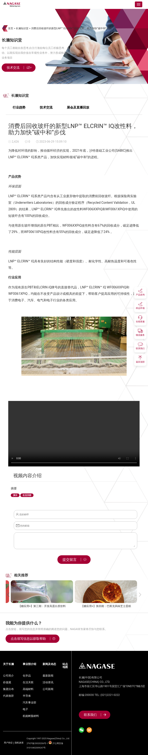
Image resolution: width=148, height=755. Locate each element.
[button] (8, 594)
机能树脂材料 (31, 716)
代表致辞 (8, 695)
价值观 (7, 682)
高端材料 (28, 689)
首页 (10, 28)
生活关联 (28, 682)
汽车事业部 (29, 702)
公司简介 (8, 675)
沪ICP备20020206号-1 (37, 743)
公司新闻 (48, 689)
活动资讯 (48, 682)
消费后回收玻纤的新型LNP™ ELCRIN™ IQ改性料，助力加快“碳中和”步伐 (71, 28)
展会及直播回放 (78, 107)
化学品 (27, 675)
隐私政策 (19, 743)
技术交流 (46, 107)
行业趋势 (19, 107)
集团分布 (8, 689)
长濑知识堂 (22, 28)
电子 (25, 709)
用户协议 (8, 743)
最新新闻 (48, 675)
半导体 (27, 695)
